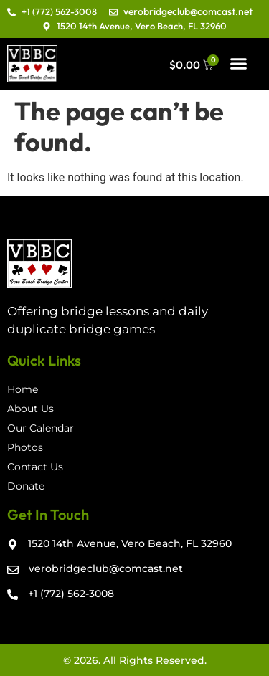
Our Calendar (40, 428)
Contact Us (35, 466)
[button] (239, 63)
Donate (25, 486)
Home (22, 389)
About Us (30, 408)
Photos (25, 447)
